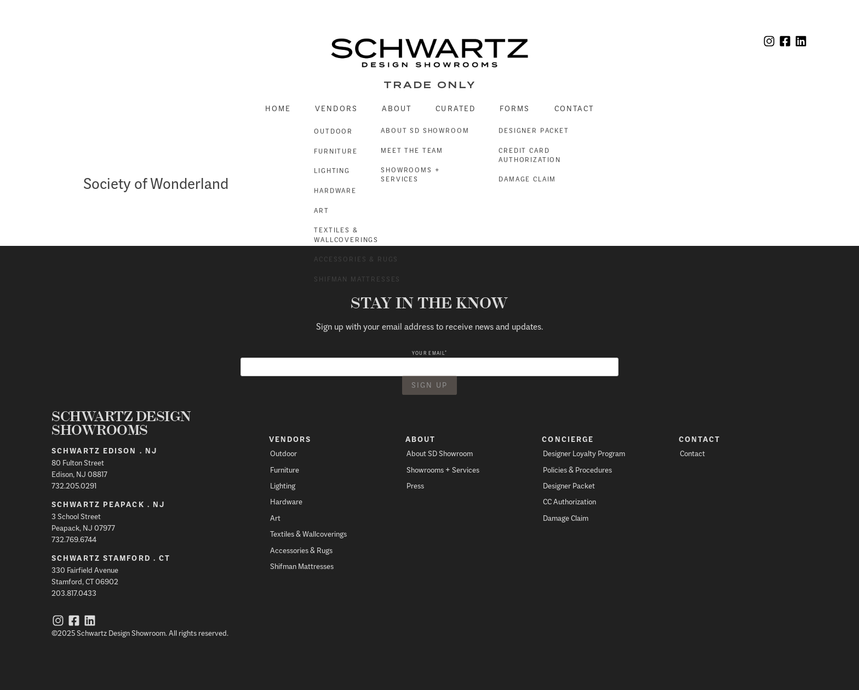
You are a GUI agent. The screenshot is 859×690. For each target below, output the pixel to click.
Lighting (282, 485)
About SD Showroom (439, 453)
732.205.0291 (73, 485)
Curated (456, 108)
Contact (574, 108)
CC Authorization (569, 501)
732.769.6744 (73, 539)
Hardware (286, 501)
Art (275, 518)
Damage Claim (565, 518)
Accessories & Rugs (301, 550)
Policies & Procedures (577, 469)
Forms (515, 108)
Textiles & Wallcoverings (308, 533)
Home (278, 108)
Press (415, 485)
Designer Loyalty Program (584, 453)
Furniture (284, 469)
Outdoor (283, 453)
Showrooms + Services (442, 469)
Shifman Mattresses (302, 566)
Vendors (336, 108)
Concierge (568, 439)
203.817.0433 (73, 593)
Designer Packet (569, 485)
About (397, 108)
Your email (429, 353)
